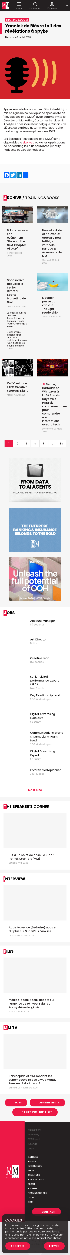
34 (61, 443)
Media (31, 1170)
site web (28, 142)
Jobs (18, 1102)
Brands (32, 1161)
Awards (32, 1188)
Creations (34, 1174)
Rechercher (35, 6)
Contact (49, 1212)
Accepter (18, 1246)
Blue (30, 1202)
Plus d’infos (54, 1238)
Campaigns (35, 1129)
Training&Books (37, 1193)
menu (19, 6)
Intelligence (35, 1165)
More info (35, 790)
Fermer (54, 1246)
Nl (67, 5)
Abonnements (49, 1102)
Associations (36, 1179)
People (31, 1184)
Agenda (32, 1144)
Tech (31, 1197)
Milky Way (33, 1134)
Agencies (33, 1156)
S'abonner (52, 6)
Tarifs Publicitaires (37, 1112)
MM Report (34, 1139)
